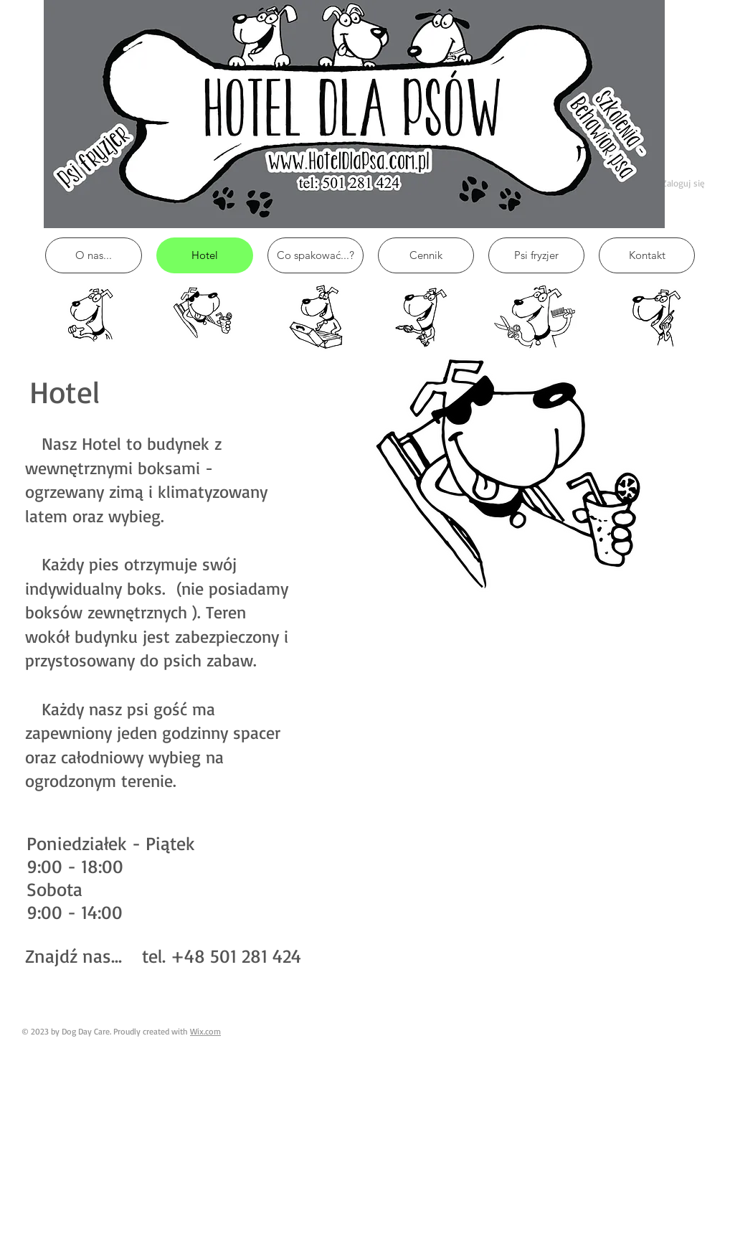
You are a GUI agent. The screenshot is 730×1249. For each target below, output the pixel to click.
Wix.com (205, 1031)
